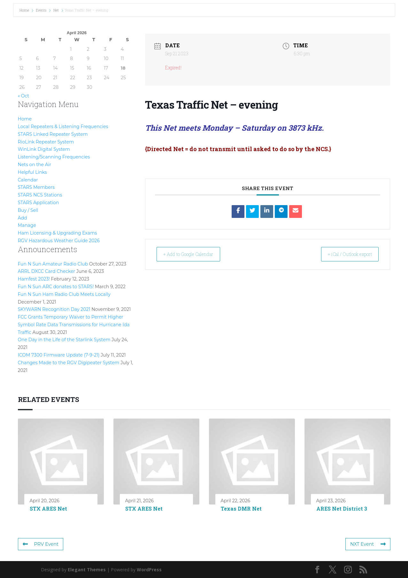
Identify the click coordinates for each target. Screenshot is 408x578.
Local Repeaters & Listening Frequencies (63, 126)
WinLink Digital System (44, 149)
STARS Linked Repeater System (53, 134)
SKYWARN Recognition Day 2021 (54, 309)
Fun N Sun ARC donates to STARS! (56, 286)
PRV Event (40, 544)
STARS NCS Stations (40, 195)
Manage (27, 225)
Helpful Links (32, 172)
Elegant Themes (87, 569)
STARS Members (36, 187)
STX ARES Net (48, 508)
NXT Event (368, 544)
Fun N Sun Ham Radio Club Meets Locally (64, 294)
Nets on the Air (34, 164)
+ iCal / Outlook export (344, 254)
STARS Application (38, 202)
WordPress (149, 569)
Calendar (28, 180)
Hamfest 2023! (34, 279)
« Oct (23, 96)
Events (41, 10)
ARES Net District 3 (341, 508)
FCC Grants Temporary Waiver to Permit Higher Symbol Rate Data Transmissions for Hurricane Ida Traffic (74, 324)
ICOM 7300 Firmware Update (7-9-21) (59, 355)
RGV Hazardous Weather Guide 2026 (59, 240)
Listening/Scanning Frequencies (54, 157)
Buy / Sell (28, 210)
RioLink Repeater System (46, 142)
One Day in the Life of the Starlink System (64, 340)
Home (24, 10)
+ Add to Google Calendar (194, 254)
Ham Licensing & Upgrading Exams (57, 233)
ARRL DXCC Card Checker (46, 271)
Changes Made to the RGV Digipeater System (68, 363)
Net (56, 10)
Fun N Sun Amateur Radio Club (53, 264)
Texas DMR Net (241, 508)
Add (22, 218)
